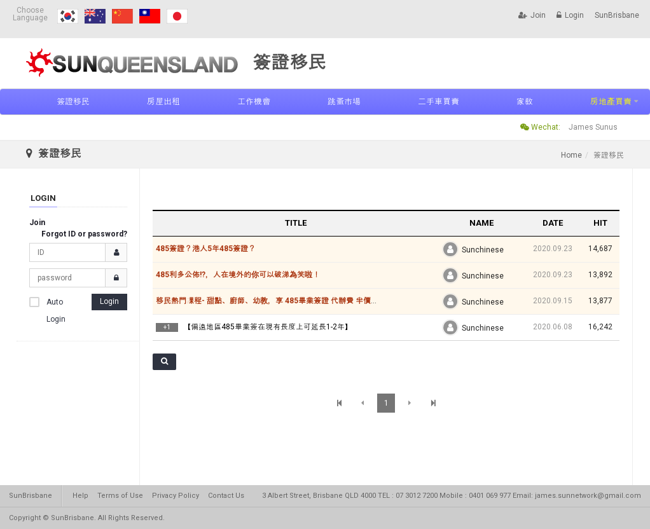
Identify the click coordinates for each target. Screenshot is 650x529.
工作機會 (253, 101)
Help (80, 495)
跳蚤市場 (344, 101)
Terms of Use (120, 495)
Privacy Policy (175, 495)
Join (532, 15)
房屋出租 (163, 101)
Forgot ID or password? (84, 234)
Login (570, 15)
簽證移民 (73, 101)
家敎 (524, 101)
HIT (600, 223)
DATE (553, 223)
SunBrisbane (617, 15)
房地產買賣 (611, 101)
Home (571, 155)
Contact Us (226, 495)
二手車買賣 (438, 101)
